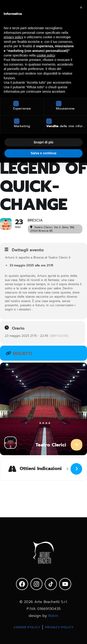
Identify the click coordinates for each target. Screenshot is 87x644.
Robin (53, 616)
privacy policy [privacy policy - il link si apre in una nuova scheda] (13, 37)
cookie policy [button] (46, 55)
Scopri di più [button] (43, 142)
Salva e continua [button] (43, 153)
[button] (81, 7)
